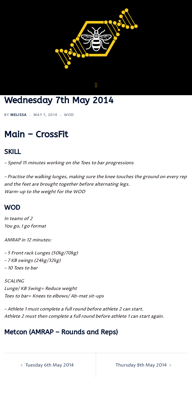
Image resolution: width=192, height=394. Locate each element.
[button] (96, 85)
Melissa (18, 115)
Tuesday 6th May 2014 (49, 365)
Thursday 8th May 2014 (141, 365)
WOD (69, 115)
